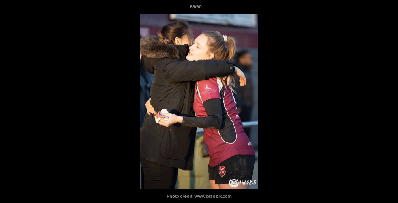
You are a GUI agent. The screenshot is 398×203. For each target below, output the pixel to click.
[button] (374, 8)
